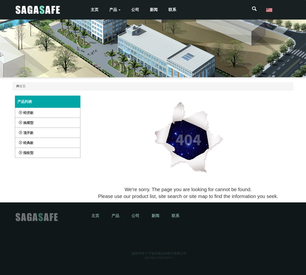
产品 (114, 10)
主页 (94, 10)
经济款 (26, 113)
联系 (172, 10)
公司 (135, 10)
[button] (254, 10)
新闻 (154, 10)
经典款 (26, 143)
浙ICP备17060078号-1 (159, 258)
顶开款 (26, 133)
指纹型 (26, 153)
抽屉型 (26, 123)
